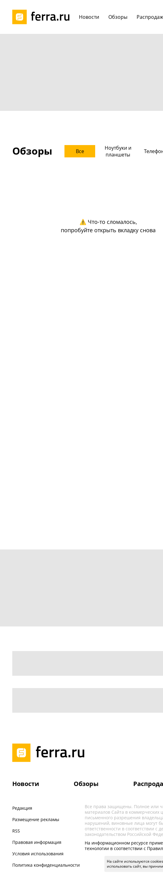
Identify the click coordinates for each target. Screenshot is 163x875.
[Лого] (43, 17)
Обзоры (86, 784)
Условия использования (38, 854)
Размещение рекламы (35, 819)
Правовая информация (36, 842)
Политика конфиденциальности (46, 865)
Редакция (22, 808)
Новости (25, 784)
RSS (16, 831)
